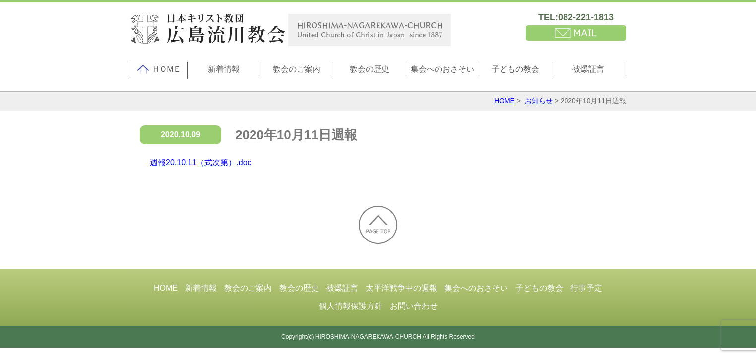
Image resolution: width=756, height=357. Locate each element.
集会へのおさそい (442, 69)
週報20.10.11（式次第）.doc (201, 162)
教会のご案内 (296, 69)
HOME (504, 101)
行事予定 (586, 288)
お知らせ (539, 101)
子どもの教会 (515, 69)
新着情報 (224, 69)
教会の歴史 (369, 69)
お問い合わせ (414, 306)
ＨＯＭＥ (159, 69)
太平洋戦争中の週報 (401, 288)
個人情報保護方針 (350, 306)
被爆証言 (588, 69)
